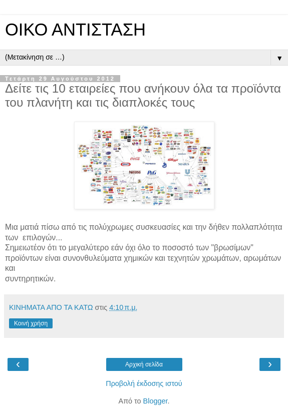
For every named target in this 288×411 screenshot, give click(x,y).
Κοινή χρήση (31, 323)
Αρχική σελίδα (144, 364)
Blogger (155, 401)
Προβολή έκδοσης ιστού (144, 383)
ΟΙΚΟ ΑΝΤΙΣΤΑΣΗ (75, 29)
